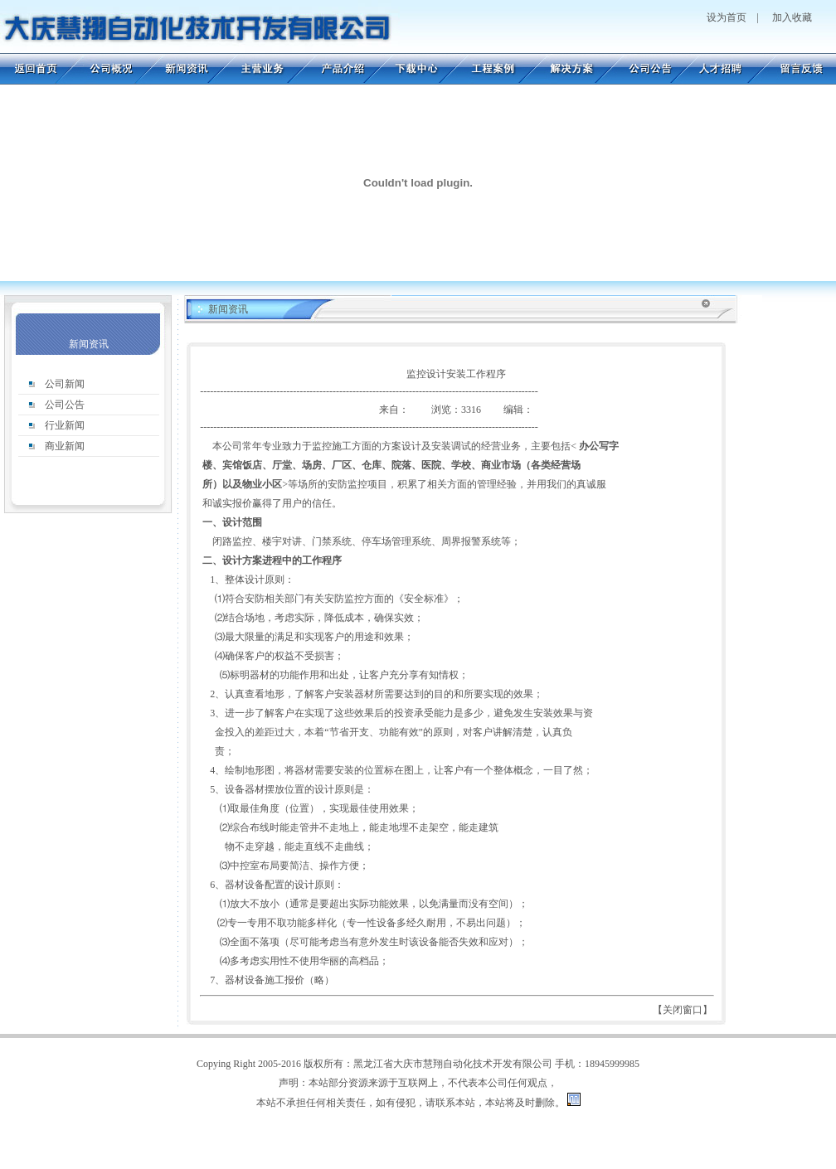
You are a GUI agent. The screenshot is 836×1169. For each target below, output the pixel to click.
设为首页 (726, 17)
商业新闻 (65, 446)
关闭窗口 (682, 1010)
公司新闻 (65, 384)
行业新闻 (65, 425)
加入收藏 (792, 17)
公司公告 (65, 404)
